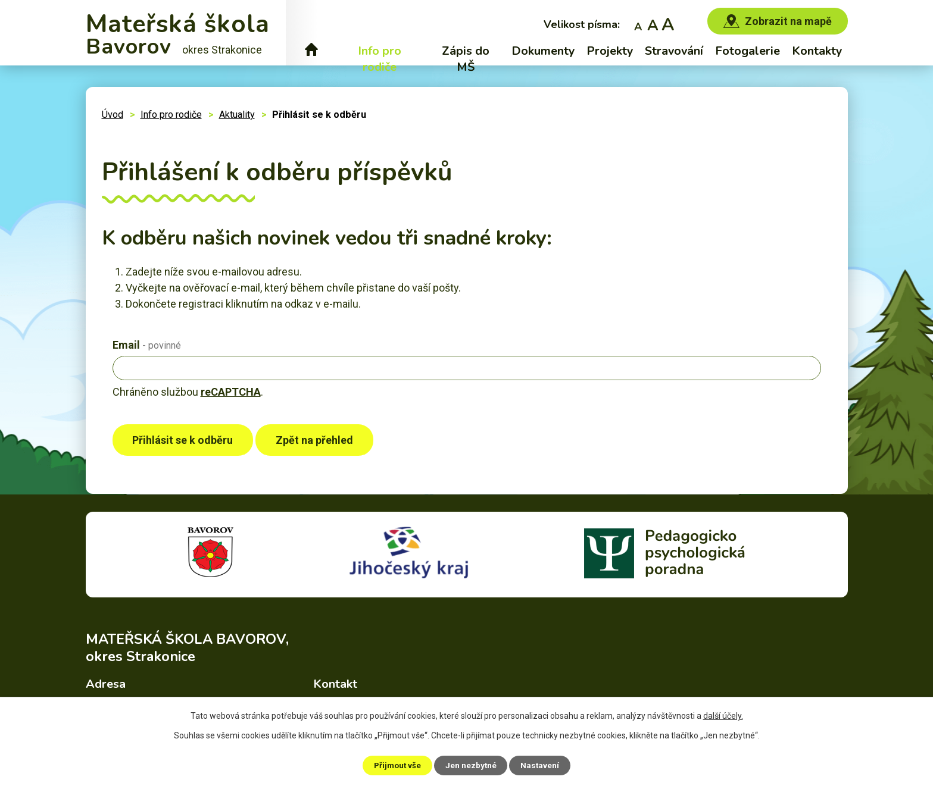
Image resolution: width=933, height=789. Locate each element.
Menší (638, 24)
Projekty (609, 51)
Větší (667, 24)
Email (147, 345)
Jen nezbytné (472, 764)
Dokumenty (543, 51)
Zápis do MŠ (465, 59)
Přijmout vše (394, 764)
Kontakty (817, 51)
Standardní (652, 24)
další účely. (723, 715)
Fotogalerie (747, 51)
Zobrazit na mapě (788, 21)
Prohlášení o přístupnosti (660, 756)
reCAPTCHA (231, 392)
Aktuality (237, 114)
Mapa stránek (575, 756)
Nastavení (544, 764)
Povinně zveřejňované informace (474, 756)
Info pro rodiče (379, 59)
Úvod (311, 50)
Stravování (674, 51)
